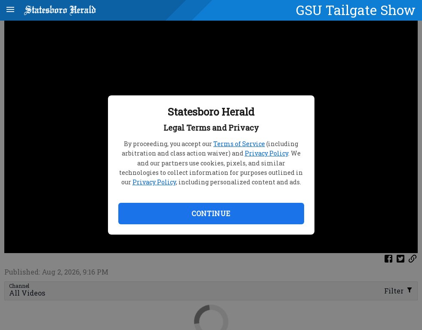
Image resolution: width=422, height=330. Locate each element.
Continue (210, 213)
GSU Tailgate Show (356, 9)
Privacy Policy (266, 153)
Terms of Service (239, 144)
